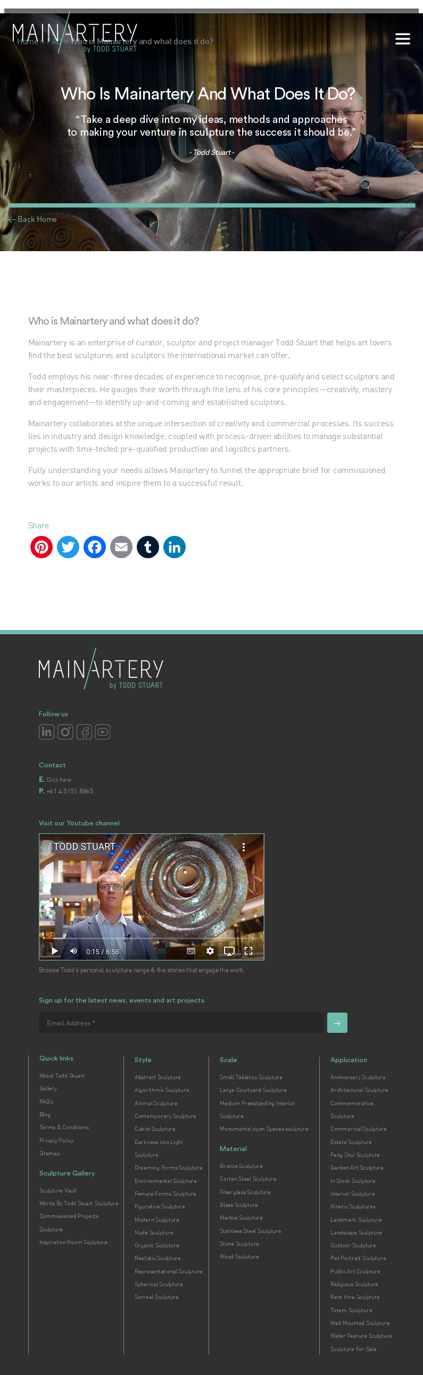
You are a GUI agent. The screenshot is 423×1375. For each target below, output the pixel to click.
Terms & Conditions (64, 1127)
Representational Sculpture (169, 1271)
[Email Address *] (181, 1023)
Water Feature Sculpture (361, 1335)
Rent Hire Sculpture (355, 1297)
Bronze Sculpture (241, 1166)
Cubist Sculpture (155, 1128)
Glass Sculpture (239, 1205)
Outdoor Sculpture (353, 1245)
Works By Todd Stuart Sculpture (79, 1203)
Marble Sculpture (241, 1217)
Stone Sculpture (239, 1243)
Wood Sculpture (239, 1256)
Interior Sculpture (352, 1193)
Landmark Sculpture (355, 1219)
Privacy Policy (56, 1140)
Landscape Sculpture (356, 1232)
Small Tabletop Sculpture (251, 1077)
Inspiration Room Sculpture (73, 1242)
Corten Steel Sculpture (248, 1178)
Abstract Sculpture (158, 1077)
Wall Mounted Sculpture (359, 1323)
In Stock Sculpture (352, 1181)
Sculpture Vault (58, 1190)
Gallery (48, 1088)
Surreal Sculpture (156, 1297)
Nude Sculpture (154, 1232)
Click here (58, 779)
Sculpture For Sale (353, 1349)
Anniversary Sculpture (357, 1077)
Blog (45, 1114)
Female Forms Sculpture (165, 1193)
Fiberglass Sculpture (245, 1192)
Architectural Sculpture (359, 1090)
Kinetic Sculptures (352, 1206)
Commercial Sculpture (358, 1128)
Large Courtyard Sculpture (253, 1090)
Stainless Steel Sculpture (250, 1231)
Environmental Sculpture (166, 1181)
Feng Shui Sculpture (355, 1155)
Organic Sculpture (157, 1245)
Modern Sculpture (157, 1219)
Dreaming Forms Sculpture (169, 1167)
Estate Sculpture (351, 1142)
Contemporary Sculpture (165, 1116)
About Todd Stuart (62, 1075)
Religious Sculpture (354, 1284)
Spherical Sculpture (159, 1284)
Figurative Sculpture (160, 1206)
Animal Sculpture (156, 1103)
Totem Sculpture (351, 1310)
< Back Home (32, 218)
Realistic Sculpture (158, 1258)
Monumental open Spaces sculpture (264, 1128)
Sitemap (49, 1153)
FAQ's (46, 1101)
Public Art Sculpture (355, 1271)
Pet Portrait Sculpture (358, 1258)
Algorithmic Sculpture (162, 1090)
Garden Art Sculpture (357, 1167)
